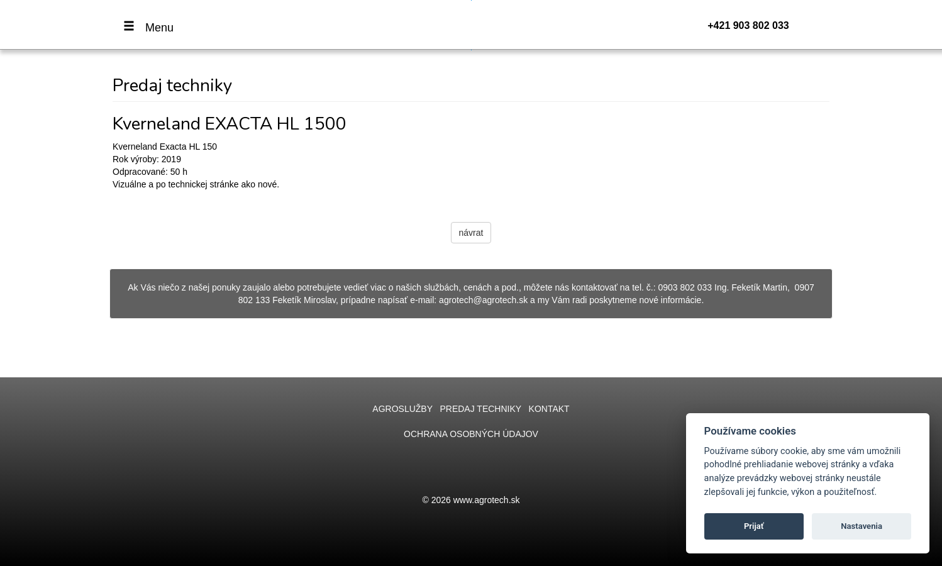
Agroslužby (402, 409)
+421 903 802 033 (748, 25)
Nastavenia (861, 526)
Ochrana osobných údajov (471, 434)
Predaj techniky (480, 409)
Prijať (754, 526)
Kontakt (549, 409)
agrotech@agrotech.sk (483, 300)
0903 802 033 (685, 287)
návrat (471, 233)
